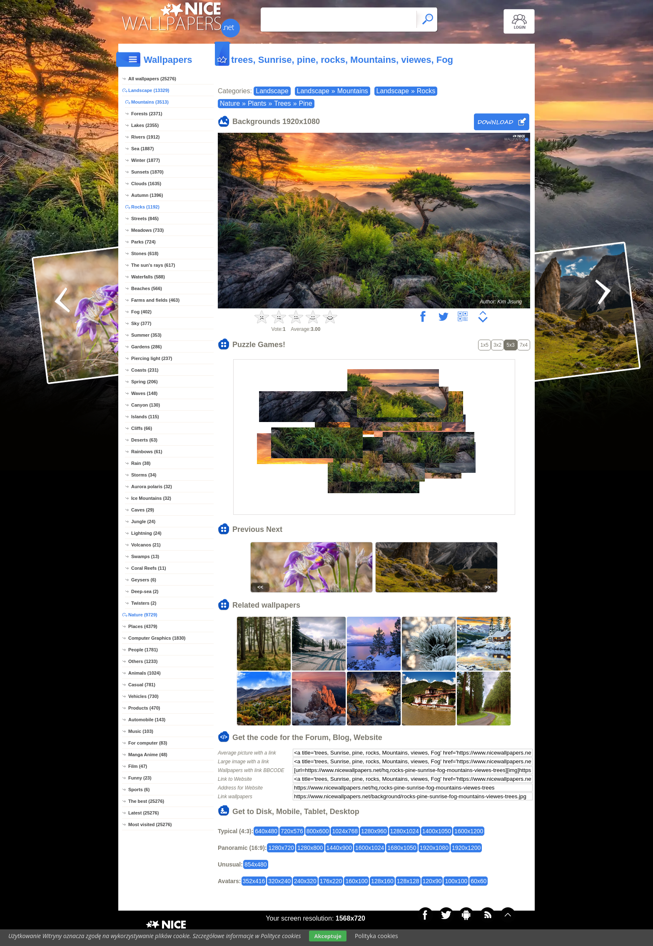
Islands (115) (145, 416)
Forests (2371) (146, 113)
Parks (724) (143, 241)
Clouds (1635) (146, 183)
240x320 (305, 881)
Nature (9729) (142, 614)
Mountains (352, 90)
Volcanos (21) (146, 544)
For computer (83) (147, 742)
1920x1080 (434, 847)
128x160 (382, 881)
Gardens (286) (146, 346)
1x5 (485, 345)
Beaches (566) (146, 288)
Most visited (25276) (150, 824)
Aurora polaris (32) (151, 486)
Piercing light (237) (151, 358)
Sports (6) (139, 789)
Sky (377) (141, 323)
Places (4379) (142, 626)
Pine (305, 103)
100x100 (456, 881)
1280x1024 (404, 831)
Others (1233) (142, 661)
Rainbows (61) (146, 451)
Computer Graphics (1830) (157, 638)
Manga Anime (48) (147, 754)
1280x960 (374, 831)
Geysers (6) (143, 579)
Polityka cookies (376, 936)
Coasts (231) (144, 369)
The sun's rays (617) (153, 265)
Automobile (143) (146, 719)
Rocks (426, 90)
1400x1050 (436, 831)
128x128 (408, 881)
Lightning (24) (146, 533)
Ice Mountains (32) (151, 498)
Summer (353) (146, 335)
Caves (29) (142, 509)
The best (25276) (146, 801)
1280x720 (281, 847)
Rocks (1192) (145, 206)
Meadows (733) (147, 230)
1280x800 (310, 847)
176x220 (331, 881)
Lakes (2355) (145, 125)
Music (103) (140, 731)
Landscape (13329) (148, 90)
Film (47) (137, 766)
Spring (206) (144, 381)
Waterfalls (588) (148, 276)
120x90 (432, 881)
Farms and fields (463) (155, 300)
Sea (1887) (142, 148)
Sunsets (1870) (147, 171)
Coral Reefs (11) (148, 568)
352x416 (254, 881)
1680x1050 (401, 847)
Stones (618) (144, 253)
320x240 (279, 881)
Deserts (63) (144, 439)
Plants (257, 103)
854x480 (255, 864)
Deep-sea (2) (144, 591)
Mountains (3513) (150, 101)
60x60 (478, 881)
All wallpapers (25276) (152, 78)
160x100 (356, 881)
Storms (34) (144, 474)
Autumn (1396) (147, 195)
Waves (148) (144, 393)
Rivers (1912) (145, 136)
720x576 (292, 831)
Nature (230, 103)
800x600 (318, 831)
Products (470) (144, 707)
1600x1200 (468, 831)
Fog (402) (141, 311)
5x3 (510, 345)
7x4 (524, 345)
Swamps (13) (145, 556)
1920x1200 (466, 847)
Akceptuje (327, 936)
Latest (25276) (143, 812)
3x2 (497, 345)
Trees (282, 103)
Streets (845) (145, 218)
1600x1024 (369, 847)
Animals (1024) (144, 672)
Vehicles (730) (143, 696)
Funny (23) (140, 777)
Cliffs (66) (141, 428)
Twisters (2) (143, 603)
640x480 (266, 831)
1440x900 (339, 847)
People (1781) (143, 649)
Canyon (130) (145, 404)
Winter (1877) (145, 160)
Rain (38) (140, 463)
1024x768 (345, 831)
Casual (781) (141, 684)
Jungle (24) (143, 521)
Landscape (272, 90)
